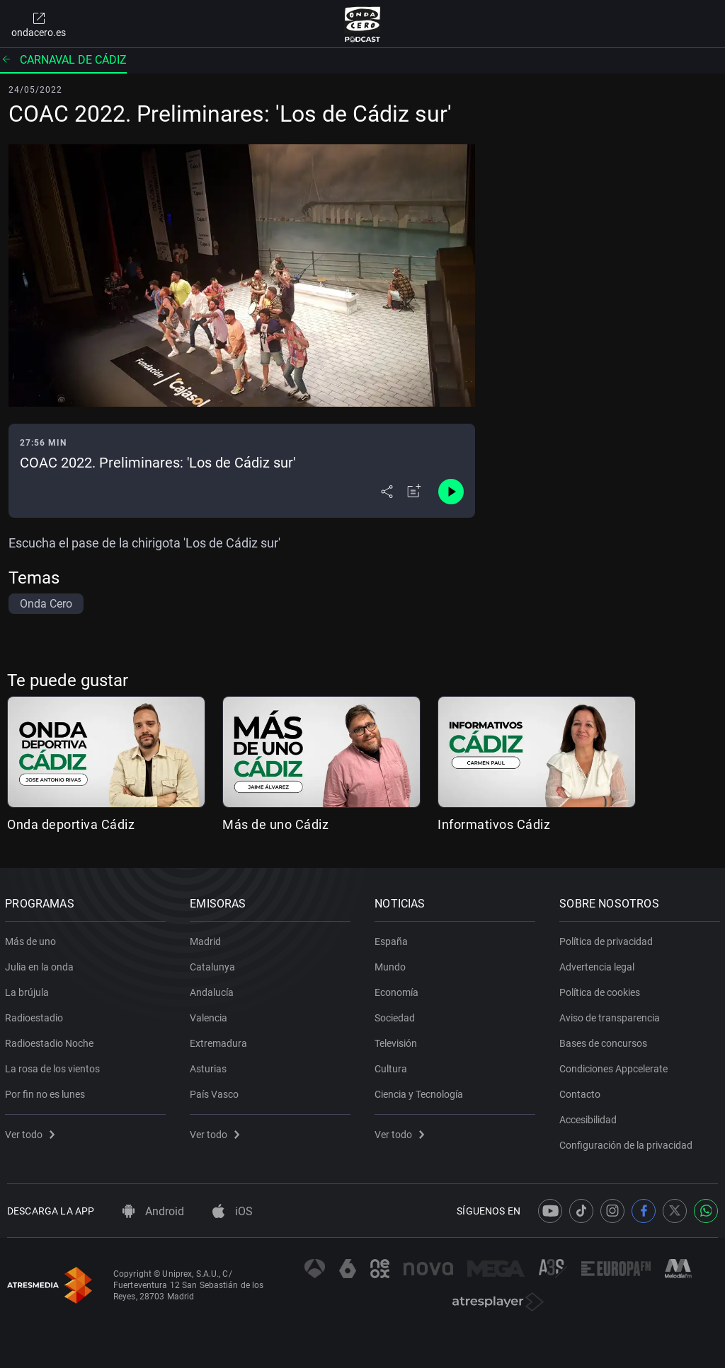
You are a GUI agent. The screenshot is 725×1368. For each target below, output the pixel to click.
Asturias (210, 1066)
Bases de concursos (605, 1040)
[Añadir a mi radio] (414, 491)
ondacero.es (38, 24)
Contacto (582, 1091)
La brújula (29, 989)
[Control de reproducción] (451, 491)
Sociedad (397, 1015)
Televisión (398, 1040)
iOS (232, 1211)
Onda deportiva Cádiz (71, 824)
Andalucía (214, 989)
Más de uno (32, 938)
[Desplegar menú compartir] (386, 491)
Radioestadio (36, 1015)
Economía (399, 989)
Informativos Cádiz (494, 824)
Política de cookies (601, 989)
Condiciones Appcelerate (615, 1066)
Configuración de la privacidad (628, 1142)
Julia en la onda (41, 964)
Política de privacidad (608, 938)
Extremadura (220, 1040)
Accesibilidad (590, 1117)
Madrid (207, 938)
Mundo (392, 964)
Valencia (210, 1015)
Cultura (393, 1066)
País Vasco (216, 1091)
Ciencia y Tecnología (421, 1091)
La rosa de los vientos (54, 1066)
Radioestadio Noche (51, 1040)
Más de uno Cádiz (275, 824)
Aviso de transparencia (611, 1015)
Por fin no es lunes (47, 1091)
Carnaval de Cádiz (63, 59)
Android (153, 1211)
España (393, 938)
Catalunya (214, 964)
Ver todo (32, 1131)
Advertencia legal (598, 964)
